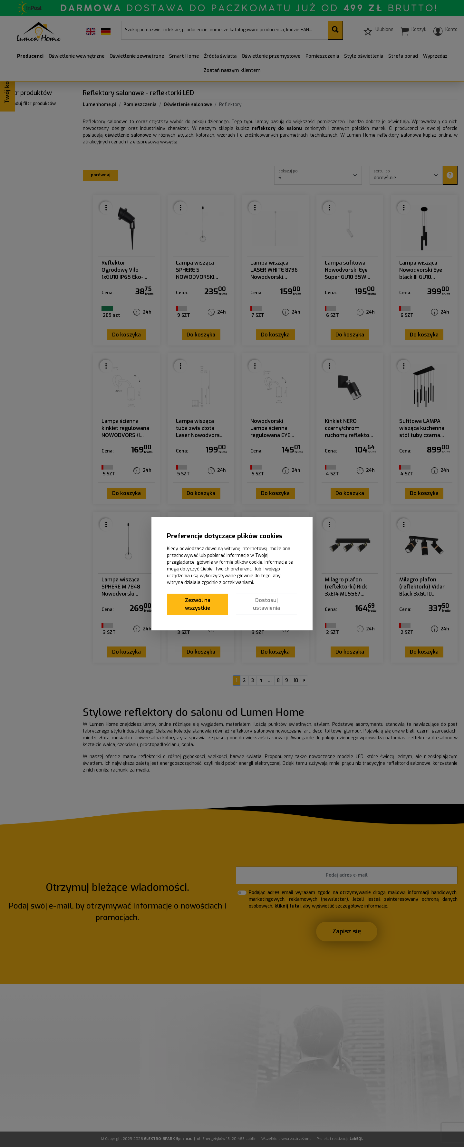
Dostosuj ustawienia (266, 604)
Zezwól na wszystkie (197, 604)
